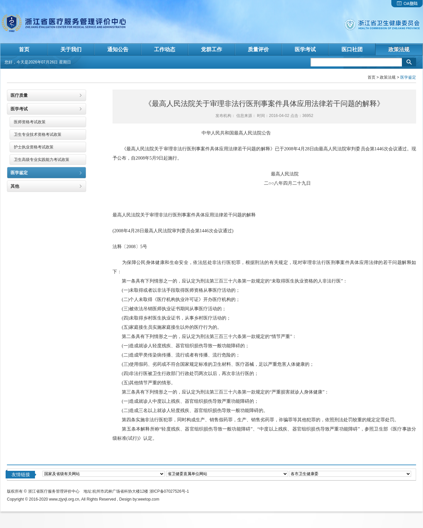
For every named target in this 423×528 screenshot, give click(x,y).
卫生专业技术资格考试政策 (37, 134)
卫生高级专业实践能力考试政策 (41, 159)
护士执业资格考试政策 (33, 147)
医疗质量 (19, 95)
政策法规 (388, 77)
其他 (15, 186)
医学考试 (19, 108)
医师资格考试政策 (30, 122)
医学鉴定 (19, 172)
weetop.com (148, 499)
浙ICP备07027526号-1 (169, 491)
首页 (371, 77)
